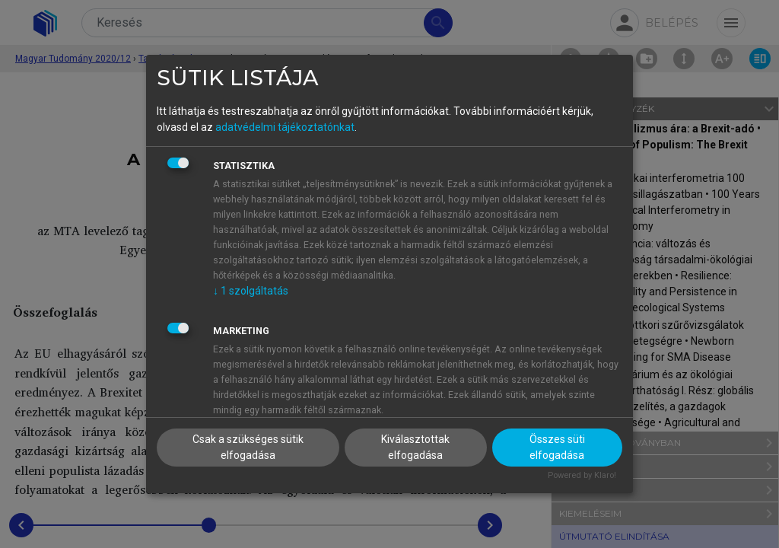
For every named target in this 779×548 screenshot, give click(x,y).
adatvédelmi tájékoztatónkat (285, 127)
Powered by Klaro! (582, 475)
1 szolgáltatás (250, 291)
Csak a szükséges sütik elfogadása (248, 447)
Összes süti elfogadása (557, 447)
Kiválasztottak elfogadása (415, 447)
